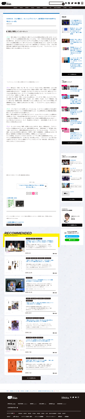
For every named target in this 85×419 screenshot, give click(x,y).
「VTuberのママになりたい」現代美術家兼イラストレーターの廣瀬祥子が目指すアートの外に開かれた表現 (39, 282)
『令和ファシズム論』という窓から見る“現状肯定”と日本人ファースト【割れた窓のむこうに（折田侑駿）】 (39, 305)
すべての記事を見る (31, 379)
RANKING (45, 7)
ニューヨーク (73, 168)
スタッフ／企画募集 (39, 413)
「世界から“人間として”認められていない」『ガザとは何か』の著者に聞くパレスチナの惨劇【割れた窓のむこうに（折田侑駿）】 (39, 263)
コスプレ (72, 191)
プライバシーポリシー (51, 413)
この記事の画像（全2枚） (12, 199)
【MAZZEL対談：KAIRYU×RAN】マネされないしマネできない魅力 (76, 90)
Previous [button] (63, 216)
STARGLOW (73, 160)
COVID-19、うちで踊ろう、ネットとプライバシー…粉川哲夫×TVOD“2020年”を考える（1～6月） (40, 392)
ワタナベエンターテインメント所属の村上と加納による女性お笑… (76, 187)
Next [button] (80, 216)
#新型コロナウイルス (24, 219)
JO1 (71, 176)
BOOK (43, 410)
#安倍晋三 (46, 217)
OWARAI (15, 7)
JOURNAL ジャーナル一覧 (15, 392)
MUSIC (21, 7)
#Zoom (31, 219)
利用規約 (67, 413)
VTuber (32, 7)
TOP (7, 392)
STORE (65, 7)
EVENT (70, 7)
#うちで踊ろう (14, 217)
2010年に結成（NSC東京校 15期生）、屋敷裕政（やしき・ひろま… (76, 171)
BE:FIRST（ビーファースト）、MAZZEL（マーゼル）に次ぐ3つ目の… (76, 163)
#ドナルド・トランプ (23, 217)
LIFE (47, 410)
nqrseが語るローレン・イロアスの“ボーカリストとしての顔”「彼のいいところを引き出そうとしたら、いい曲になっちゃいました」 (76, 135)
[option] (72, 217)
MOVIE (27, 7)
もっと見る (72, 199)
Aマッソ (72, 183)
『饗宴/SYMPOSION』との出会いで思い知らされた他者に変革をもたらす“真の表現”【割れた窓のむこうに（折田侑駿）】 (39, 323)
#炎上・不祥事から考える (12, 219)
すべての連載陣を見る (72, 223)
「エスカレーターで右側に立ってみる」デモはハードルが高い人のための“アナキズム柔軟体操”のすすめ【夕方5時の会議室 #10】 (39, 342)
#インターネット (40, 217)
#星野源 (34, 217)
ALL (50, 7)
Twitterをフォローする (72, 234)
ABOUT (8, 413)
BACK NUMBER (57, 7)
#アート (8, 217)
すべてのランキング (72, 142)
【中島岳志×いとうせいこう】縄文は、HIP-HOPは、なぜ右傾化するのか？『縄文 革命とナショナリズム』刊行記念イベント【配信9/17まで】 (39, 243)
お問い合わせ (16, 413)
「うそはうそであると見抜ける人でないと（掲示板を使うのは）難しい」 (31, 187)
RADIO (38, 410)
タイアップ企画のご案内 (27, 413)
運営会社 (60, 413)
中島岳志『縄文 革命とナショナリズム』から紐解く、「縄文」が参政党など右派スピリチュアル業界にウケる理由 (39, 363)
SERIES (38, 7)
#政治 (30, 217)
